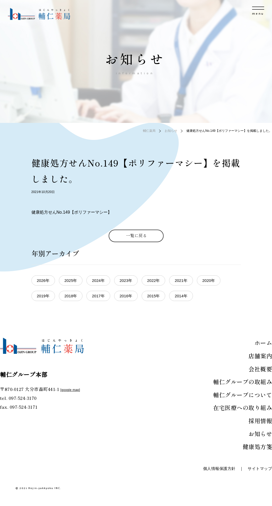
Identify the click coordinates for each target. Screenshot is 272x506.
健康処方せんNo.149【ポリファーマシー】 (71, 212)
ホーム (263, 342)
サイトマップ (260, 468)
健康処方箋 (257, 446)
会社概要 (260, 369)
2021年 (181, 280)
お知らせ (260, 433)
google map (70, 390)
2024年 (98, 280)
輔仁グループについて (242, 394)
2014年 (181, 296)
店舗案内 (260, 355)
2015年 (153, 296)
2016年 (126, 296)
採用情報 (260, 420)
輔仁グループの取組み (242, 381)
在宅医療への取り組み (242, 407)
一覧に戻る (136, 235)
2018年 (70, 296)
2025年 (70, 280)
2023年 (126, 280)
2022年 (153, 280)
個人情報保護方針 (219, 468)
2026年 (43, 280)
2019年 (43, 296)
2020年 (208, 280)
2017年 (98, 296)
